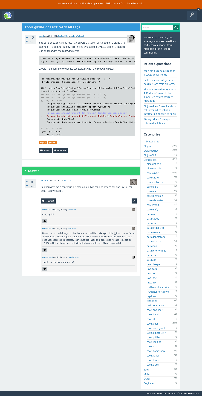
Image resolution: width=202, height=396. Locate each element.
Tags (59, 18)
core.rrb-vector (155, 200)
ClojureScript (151, 150)
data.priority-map (156, 250)
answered (45, 180)
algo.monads (154, 168)
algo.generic (154, 163)
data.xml (151, 255)
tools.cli (151, 319)
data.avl (151, 214)
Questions (34, 18)
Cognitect (163, 393)
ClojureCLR (150, 155)
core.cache (153, 177)
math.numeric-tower (158, 291)
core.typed (153, 205)
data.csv (151, 223)
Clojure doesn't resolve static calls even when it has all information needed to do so (160, 110)
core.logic (152, 186)
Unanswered (47, 18)
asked (41, 36)
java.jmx (151, 282)
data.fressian (154, 232)
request (43, 143)
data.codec (153, 218)
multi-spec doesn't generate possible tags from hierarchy (159, 82)
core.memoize (155, 195)
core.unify (152, 209)
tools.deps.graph (156, 328)
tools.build (153, 314)
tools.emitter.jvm (156, 332)
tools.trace (153, 364)
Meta (147, 374)
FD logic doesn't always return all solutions (157, 121)
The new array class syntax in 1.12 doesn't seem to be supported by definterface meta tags (160, 95)
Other (147, 378)
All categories (151, 141)
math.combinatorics (158, 287)
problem (52, 143)
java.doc (151, 273)
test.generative (155, 305)
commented (47, 210)
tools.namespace (156, 351)
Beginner (149, 383)
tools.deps (152, 323)
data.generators (156, 236)
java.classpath (154, 264)
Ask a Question (72, 18)
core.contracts (155, 182)
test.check (152, 300)
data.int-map (154, 241)
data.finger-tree (155, 227)
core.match (153, 191)
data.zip (151, 259)
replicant (152, 296)
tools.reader (153, 355)
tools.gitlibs (63, 36)
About (90, 3)
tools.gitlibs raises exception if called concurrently (159, 72)
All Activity (21, 18)
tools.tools (153, 360)
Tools (147, 369)
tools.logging (154, 341)
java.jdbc (151, 278)
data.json (152, 246)
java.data (152, 268)
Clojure (148, 146)
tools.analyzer (154, 309)
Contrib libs (150, 159)
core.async (153, 173)
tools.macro (153, 346)
